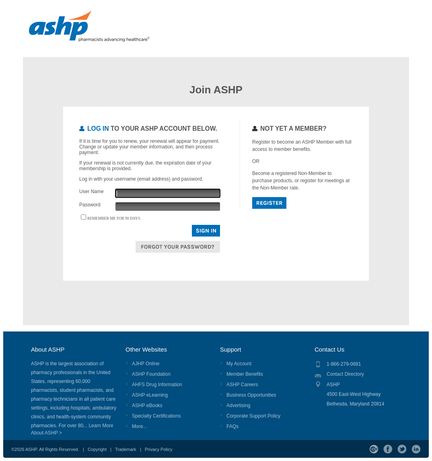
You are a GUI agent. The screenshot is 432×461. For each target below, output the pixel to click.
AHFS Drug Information (157, 384)
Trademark (125, 449)
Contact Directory (345, 374)
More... (139, 426)
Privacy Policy (158, 449)
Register (269, 203)
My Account (238, 363)
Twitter (402, 449)
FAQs (232, 426)
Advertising (238, 405)
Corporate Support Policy (253, 416)
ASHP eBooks (147, 405)
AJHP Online (145, 363)
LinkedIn (416, 449)
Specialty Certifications (156, 416)
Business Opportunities (251, 395)
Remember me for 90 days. (114, 218)
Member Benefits (244, 374)
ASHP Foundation (151, 374)
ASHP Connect (374, 449)
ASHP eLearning (150, 395)
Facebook (388, 449)
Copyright (97, 449)
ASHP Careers (242, 384)
